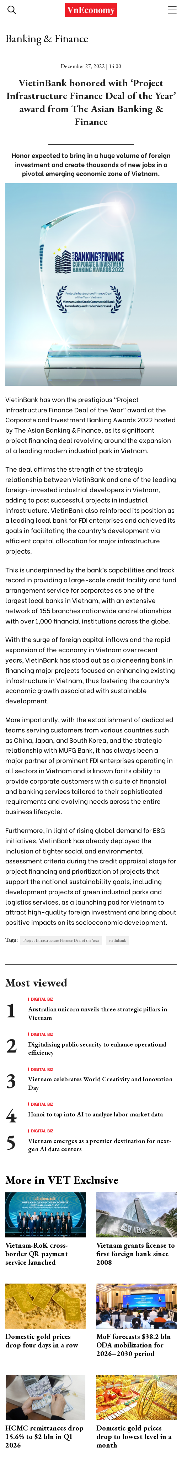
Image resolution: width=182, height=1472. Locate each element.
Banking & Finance (46, 38)
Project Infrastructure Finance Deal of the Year (61, 940)
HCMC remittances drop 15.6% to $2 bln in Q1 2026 (44, 1436)
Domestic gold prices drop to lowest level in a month (133, 1436)
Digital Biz (42, 999)
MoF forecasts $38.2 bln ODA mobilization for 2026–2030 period (133, 1345)
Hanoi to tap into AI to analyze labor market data (95, 1114)
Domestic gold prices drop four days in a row (41, 1341)
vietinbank (117, 940)
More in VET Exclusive (61, 1179)
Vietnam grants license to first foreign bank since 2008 (135, 1254)
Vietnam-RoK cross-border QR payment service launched (36, 1254)
